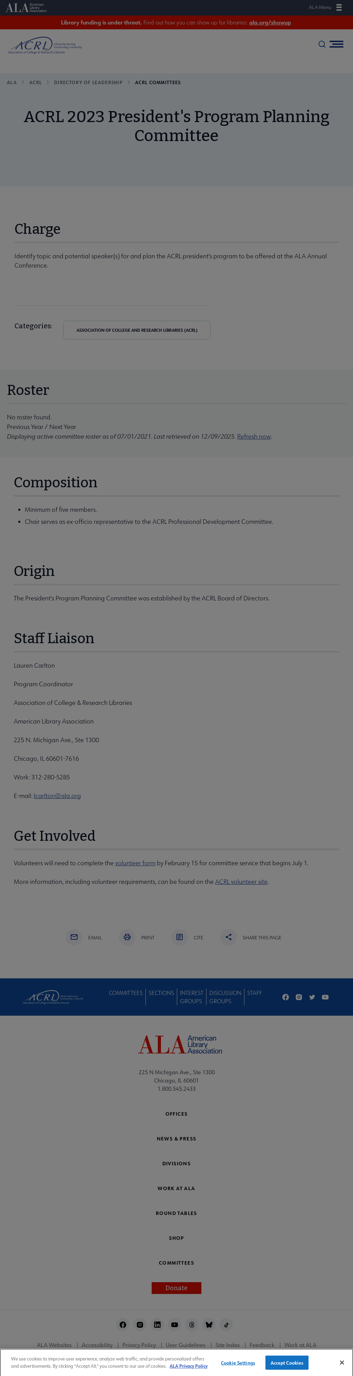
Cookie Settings (238, 1366)
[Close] (342, 1366)
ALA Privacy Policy (189, 1369)
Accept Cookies (287, 1366)
